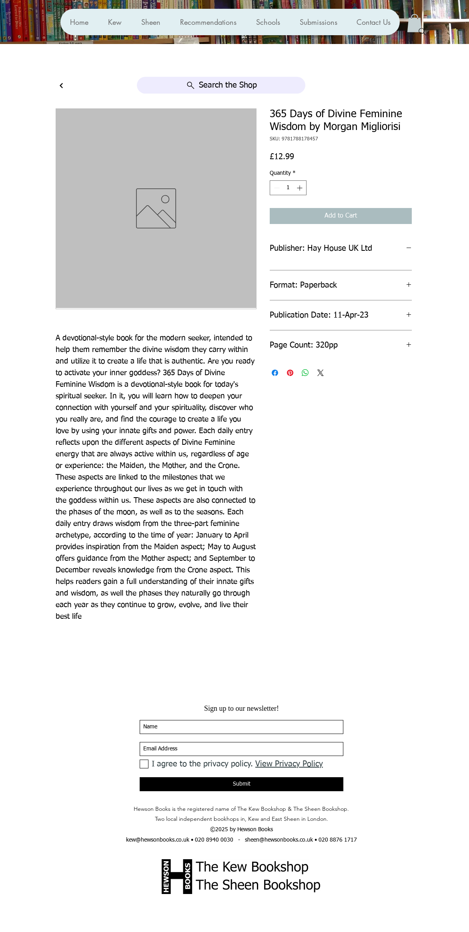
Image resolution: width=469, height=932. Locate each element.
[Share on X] (320, 373)
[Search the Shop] (221, 85)
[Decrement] (276, 188)
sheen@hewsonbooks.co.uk (279, 840)
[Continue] (61, 86)
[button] (208, 22)
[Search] (422, 31)
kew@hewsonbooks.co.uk (157, 840)
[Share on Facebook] (275, 373)
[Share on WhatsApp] (305, 373)
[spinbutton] (288, 188)
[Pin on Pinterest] (290, 373)
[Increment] (300, 188)
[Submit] (241, 784)
